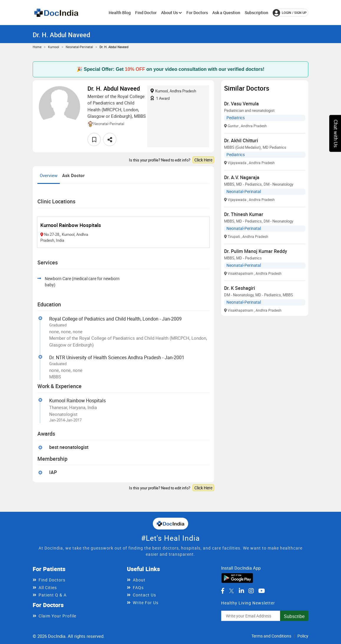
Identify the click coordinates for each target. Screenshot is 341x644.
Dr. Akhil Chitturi (241, 140)
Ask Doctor (73, 175)
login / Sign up (290, 12)
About (139, 580)
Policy (302, 636)
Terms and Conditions (271, 636)
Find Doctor (146, 12)
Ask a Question (226, 12)
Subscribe (294, 616)
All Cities (48, 587)
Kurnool (53, 47)
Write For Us (145, 602)
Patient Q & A (53, 595)
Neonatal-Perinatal (79, 47)
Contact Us (144, 595)
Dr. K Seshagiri (239, 288)
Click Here (203, 160)
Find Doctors (52, 580)
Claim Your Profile (57, 616)
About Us (171, 12)
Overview (48, 175)
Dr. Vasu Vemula (241, 103)
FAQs (138, 587)
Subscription (256, 12)
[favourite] (94, 139)
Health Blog (120, 12)
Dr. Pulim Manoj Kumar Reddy (255, 251)
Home (37, 47)
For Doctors (197, 12)
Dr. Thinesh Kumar (243, 214)
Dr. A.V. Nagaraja (241, 177)
